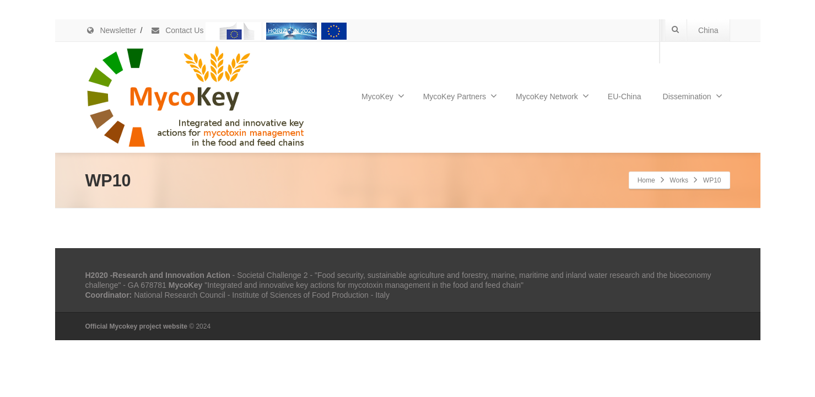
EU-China (624, 96)
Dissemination (692, 96)
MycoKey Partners (460, 96)
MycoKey (382, 96)
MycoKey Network (552, 96)
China (708, 30)
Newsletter (111, 30)
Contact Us (176, 30)
